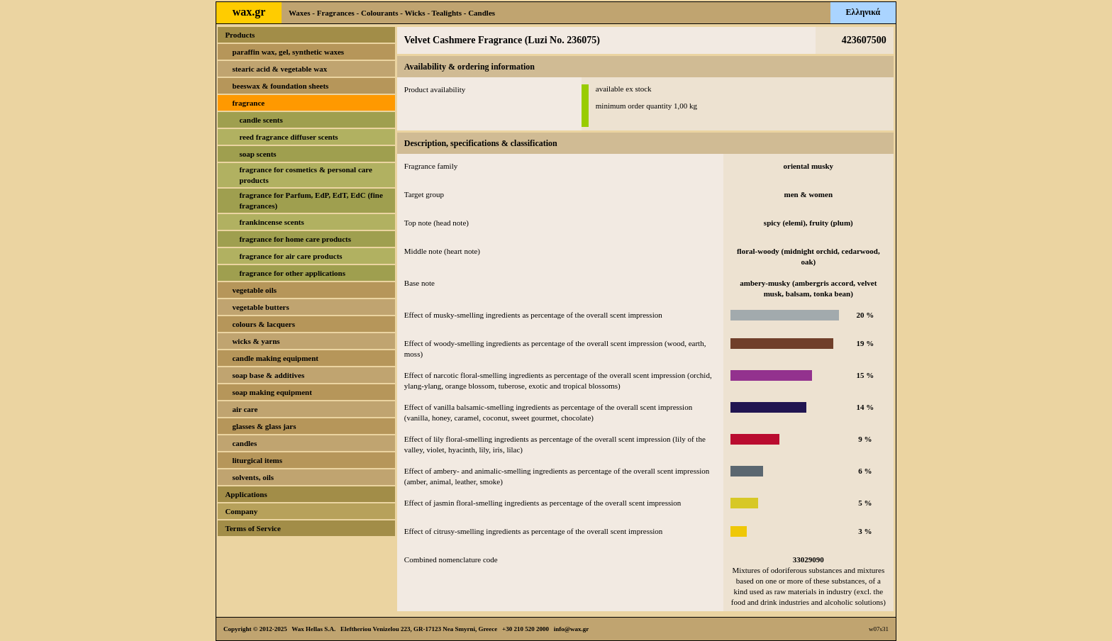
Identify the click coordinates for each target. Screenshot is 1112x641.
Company (241, 511)
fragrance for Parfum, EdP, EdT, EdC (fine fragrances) (310, 200)
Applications (246, 494)
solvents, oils (253, 477)
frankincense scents (271, 222)
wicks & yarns (255, 341)
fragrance (248, 103)
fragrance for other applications (292, 273)
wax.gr (249, 12)
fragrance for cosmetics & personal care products (305, 174)
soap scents (257, 154)
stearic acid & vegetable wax (279, 69)
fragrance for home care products (295, 239)
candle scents (260, 120)
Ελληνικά (863, 12)
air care (244, 409)
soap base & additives (268, 375)
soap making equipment (271, 392)
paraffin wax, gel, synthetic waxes (288, 52)
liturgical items (257, 460)
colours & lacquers (263, 324)
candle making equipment (275, 358)
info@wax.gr (571, 628)
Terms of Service (252, 528)
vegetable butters (260, 307)
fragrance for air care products (290, 256)
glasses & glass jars (264, 426)
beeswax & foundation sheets (280, 86)
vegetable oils (254, 290)
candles (244, 443)
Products (240, 34)
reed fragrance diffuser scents (288, 137)
